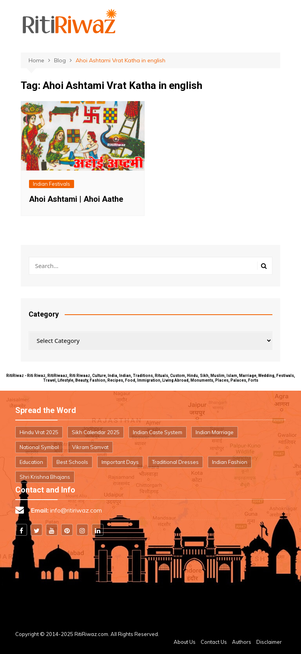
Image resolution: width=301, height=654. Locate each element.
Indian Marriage (215, 432)
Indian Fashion (229, 462)
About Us (185, 642)
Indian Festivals (51, 184)
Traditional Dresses (175, 462)
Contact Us (214, 642)
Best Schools (72, 462)
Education (31, 462)
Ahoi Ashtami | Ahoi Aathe (76, 199)
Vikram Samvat (90, 447)
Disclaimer (269, 642)
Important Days (120, 462)
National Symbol (39, 447)
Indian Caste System (157, 432)
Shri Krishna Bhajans (45, 477)
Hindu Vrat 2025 (39, 432)
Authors (241, 642)
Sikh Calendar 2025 (96, 432)
